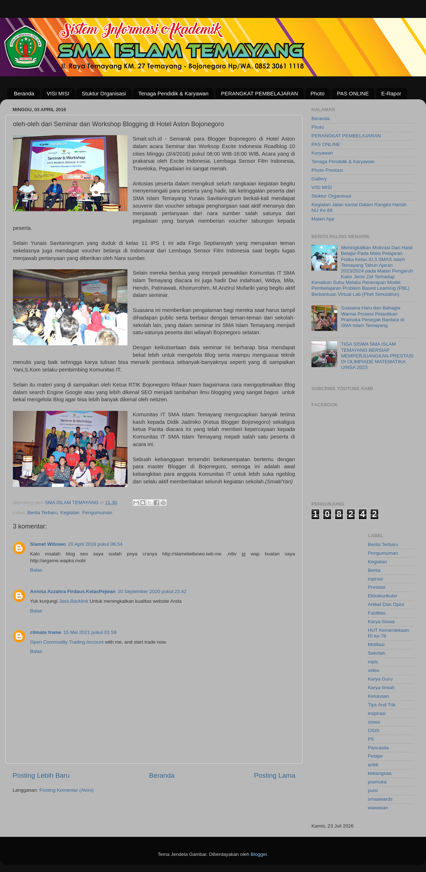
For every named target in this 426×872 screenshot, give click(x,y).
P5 (371, 739)
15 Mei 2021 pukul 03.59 (89, 632)
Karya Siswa (381, 621)
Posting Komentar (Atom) (66, 790)
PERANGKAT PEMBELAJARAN (259, 93)
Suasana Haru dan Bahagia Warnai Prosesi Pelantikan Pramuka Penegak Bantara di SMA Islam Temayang (372, 316)
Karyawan (322, 153)
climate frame (45, 632)
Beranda (24, 93)
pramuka (377, 782)
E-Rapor (391, 93)
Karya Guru (380, 679)
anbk (373, 764)
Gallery (319, 178)
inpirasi (375, 579)
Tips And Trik (382, 704)
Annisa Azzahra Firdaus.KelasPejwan (73, 591)
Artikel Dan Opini (386, 604)
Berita (374, 570)
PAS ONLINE (353, 93)
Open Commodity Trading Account (67, 642)
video (373, 670)
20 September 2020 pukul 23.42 (152, 591)
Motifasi (376, 644)
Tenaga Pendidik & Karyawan (173, 93)
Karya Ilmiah (381, 687)
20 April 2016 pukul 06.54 (95, 544)
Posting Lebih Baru (41, 775)
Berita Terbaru (43, 512)
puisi (373, 790)
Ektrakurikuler (383, 595)
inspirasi (377, 713)
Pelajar (375, 756)
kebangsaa (380, 773)
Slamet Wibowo (48, 544)
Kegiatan (69, 512)
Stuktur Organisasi (104, 93)
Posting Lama (274, 775)
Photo (317, 93)
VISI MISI (58, 93)
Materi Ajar (323, 219)
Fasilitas (377, 613)
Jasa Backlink (73, 601)
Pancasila (378, 747)
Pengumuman (97, 512)
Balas (36, 570)
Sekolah (377, 653)
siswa (374, 722)
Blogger (259, 854)
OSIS (373, 730)
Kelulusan (378, 696)
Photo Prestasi (327, 170)
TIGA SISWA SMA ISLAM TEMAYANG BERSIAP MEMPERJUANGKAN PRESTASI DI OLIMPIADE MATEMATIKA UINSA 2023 (377, 355)
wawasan (378, 807)
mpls (373, 661)
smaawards (380, 799)
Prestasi (377, 587)
